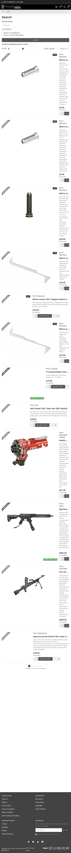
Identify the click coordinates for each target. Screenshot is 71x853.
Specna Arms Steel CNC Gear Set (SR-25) (51, 570)
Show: (62, 45)
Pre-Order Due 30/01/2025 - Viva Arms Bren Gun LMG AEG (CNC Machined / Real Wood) (64, 505)
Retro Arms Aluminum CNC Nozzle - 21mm (55, 89)
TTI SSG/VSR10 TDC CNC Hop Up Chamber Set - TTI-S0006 (57, 305)
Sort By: (42, 45)
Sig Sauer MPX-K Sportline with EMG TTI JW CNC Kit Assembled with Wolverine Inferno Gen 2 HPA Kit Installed (64, 442)
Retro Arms (49, 51)
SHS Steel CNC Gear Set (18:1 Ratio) (48, 342)
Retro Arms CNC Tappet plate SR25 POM (51, 233)
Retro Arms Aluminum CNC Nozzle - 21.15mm (55, 54)
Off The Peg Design (29, 849)
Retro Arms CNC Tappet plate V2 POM (64, 191)
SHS (36, 338)
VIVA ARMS (63, 502)
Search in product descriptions (13, 31)
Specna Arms (42, 566)
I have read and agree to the (47, 834)
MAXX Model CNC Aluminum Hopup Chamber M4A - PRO (64, 374)
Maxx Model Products (63, 369)
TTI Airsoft (54, 302)
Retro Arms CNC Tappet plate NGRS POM (64, 262)
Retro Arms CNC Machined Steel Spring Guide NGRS (64, 127)
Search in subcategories (11, 29)
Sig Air (61, 439)
